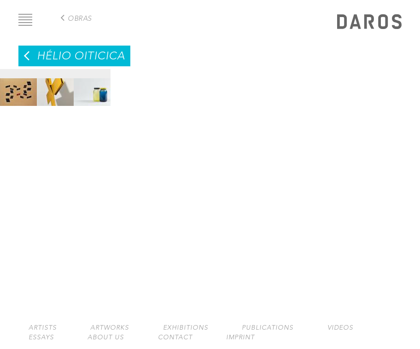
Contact (175, 337)
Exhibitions (185, 328)
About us (106, 337)
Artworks (109, 328)
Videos (340, 328)
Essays (41, 337)
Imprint (240, 337)
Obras (80, 18)
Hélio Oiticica (81, 56)
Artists (43, 328)
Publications (267, 328)
